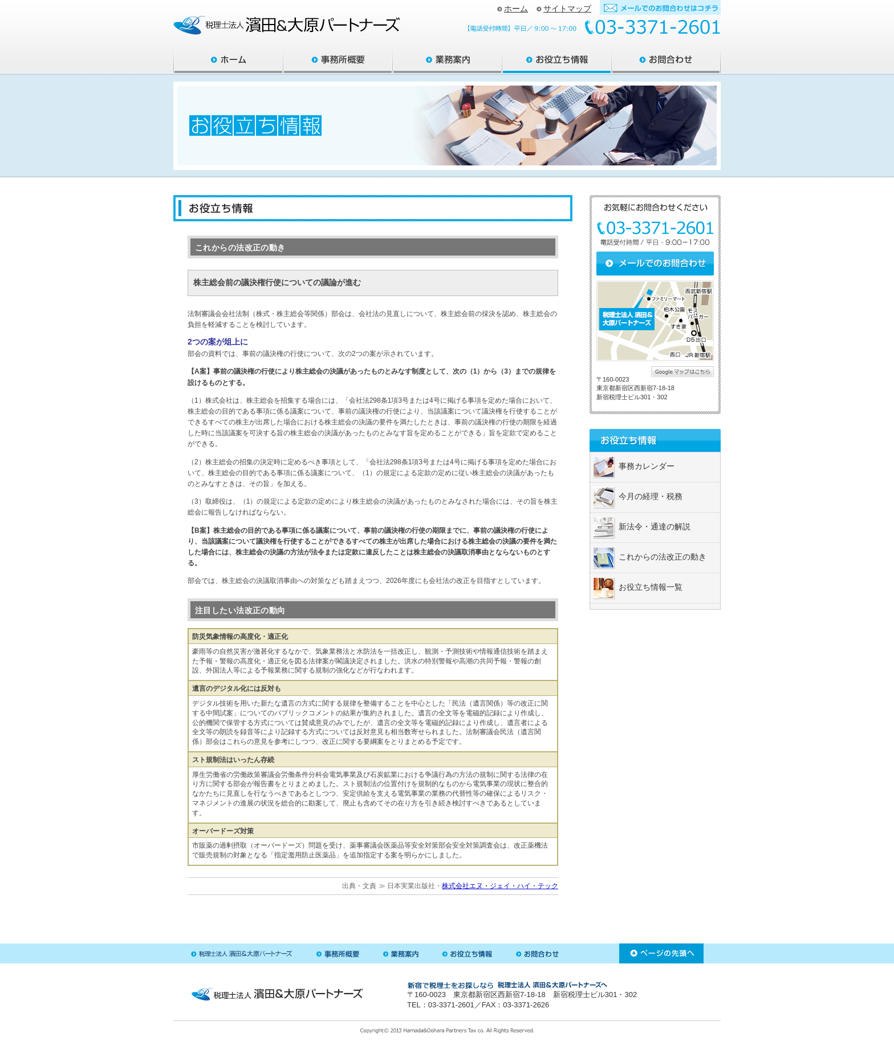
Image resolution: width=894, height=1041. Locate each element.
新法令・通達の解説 (654, 526)
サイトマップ (564, 8)
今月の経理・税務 (650, 496)
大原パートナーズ (228, 61)
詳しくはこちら (682, 371)
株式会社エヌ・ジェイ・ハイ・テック (500, 886)
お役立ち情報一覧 (650, 587)
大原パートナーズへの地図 (655, 321)
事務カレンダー (646, 466)
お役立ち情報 (557, 61)
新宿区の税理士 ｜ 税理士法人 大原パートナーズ (286, 27)
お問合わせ (666, 61)
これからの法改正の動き (662, 556)
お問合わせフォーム (660, 7)
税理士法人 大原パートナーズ (241, 953)
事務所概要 (338, 61)
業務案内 (447, 61)
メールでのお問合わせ (655, 264)
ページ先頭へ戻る (661, 953)
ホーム (512, 8)
